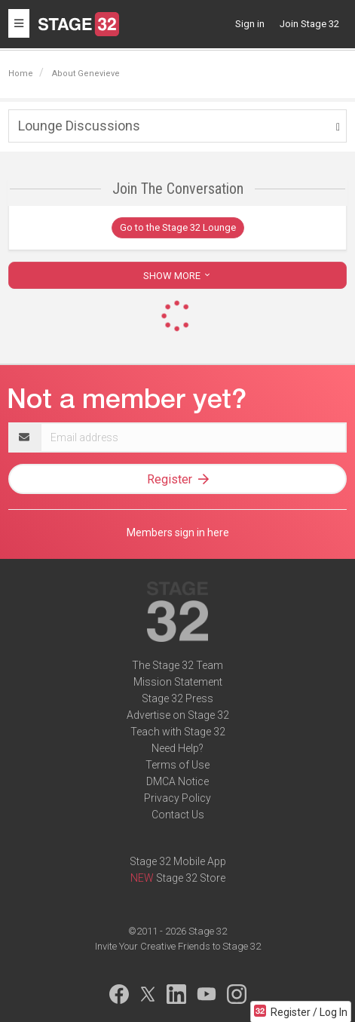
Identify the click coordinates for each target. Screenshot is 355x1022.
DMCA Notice (177, 781)
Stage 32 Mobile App (178, 861)
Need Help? (177, 748)
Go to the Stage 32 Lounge (178, 227)
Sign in (250, 23)
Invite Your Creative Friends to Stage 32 (178, 946)
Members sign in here (178, 532)
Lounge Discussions (79, 126)
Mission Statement (177, 682)
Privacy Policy (177, 798)
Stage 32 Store (190, 878)
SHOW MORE (178, 275)
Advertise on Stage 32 (178, 715)
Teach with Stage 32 (177, 732)
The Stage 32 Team (177, 665)
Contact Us (177, 815)
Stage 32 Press (177, 698)
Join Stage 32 (309, 23)
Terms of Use (177, 765)
